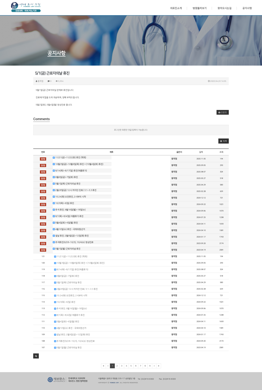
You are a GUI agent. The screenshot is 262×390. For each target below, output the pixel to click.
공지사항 (247, 8)
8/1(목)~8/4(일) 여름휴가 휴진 (68, 216)
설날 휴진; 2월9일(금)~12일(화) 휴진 (71, 236)
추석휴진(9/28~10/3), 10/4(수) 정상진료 (73, 242)
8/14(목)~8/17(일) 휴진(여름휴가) (70, 171)
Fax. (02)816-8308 (167, 378)
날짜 (201, 152)
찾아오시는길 (225, 8)
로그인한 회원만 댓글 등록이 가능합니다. (131, 130)
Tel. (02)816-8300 (146, 378)
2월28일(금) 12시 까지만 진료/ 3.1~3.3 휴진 (74, 190)
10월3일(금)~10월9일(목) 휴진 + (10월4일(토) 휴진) (78, 164)
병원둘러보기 (200, 8)
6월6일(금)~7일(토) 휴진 (65, 177)
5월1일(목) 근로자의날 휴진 (66, 184)
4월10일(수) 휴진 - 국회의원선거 (69, 229)
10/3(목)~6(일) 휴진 (63, 203)
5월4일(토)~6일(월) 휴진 (65, 223)
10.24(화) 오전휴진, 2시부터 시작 (69, 197)
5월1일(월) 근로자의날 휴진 (66, 249)
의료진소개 (176, 8)
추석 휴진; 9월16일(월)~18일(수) (69, 210)
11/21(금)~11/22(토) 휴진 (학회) (69, 157)
